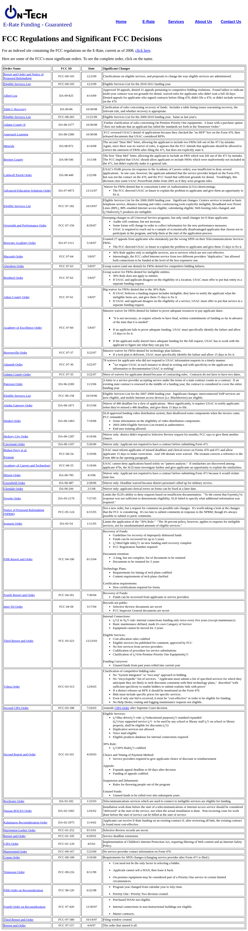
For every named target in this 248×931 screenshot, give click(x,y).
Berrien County (13, 159)
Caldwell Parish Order (18, 175)
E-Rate (148, 22)
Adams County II (14, 124)
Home (121, 22)
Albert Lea (10, 95)
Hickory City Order (16, 436)
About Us (203, 22)
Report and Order (15, 836)
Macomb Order (13, 256)
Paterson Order (13, 384)
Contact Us (231, 22)
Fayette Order (12, 498)
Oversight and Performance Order (25, 225)
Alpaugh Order (13, 364)
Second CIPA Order (16, 708)
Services (176, 22)
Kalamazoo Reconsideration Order (25, 822)
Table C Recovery (15, 109)
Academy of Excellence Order (23, 327)
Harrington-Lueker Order (20, 830)
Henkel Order (12, 421)
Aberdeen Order (14, 266)
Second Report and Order (20, 754)
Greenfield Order (14, 483)
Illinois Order (12, 475)
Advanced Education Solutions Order (27, 190)
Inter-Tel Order (13, 606)
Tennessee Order (14, 872)
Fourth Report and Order (19, 595)
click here (143, 50)
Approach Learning (16, 134)
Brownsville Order (15, 352)
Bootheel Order (13, 277)
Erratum (9, 457)
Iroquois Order (13, 523)
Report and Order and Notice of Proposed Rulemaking (24, 76)
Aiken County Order (17, 297)
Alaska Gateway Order (18, 405)
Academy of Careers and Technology (27, 465)
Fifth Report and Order (18, 559)
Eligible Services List (17, 84)
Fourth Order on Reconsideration (24, 906)
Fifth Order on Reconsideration (23, 890)
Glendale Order (13, 488)
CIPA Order (122, 708)
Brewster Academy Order (20, 243)
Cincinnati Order (14, 444)
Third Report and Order (18, 641)
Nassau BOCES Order (18, 811)
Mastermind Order (15, 851)
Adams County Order (17, 374)
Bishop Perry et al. (15, 450)
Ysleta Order (12, 686)
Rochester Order (14, 801)
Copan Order (12, 857)
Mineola (9, 146)
